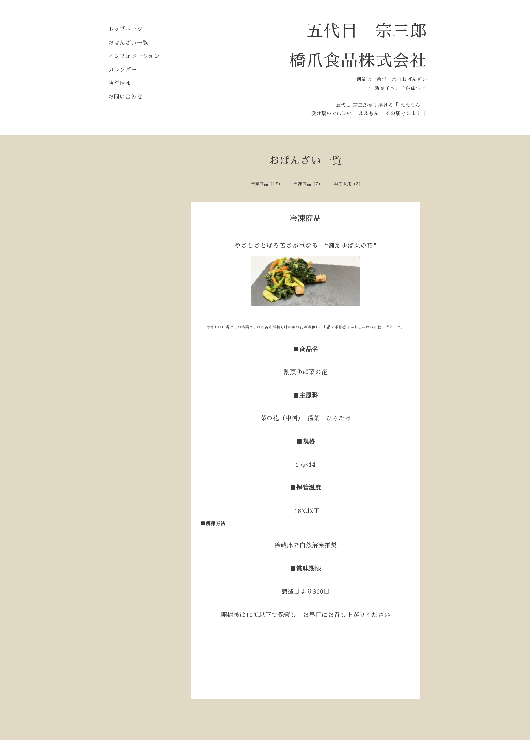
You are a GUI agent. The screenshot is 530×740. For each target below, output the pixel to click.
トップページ (125, 29)
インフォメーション (134, 56)
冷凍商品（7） (308, 184)
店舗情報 (119, 83)
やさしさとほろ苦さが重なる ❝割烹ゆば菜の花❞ (306, 246)
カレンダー (122, 70)
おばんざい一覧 (128, 43)
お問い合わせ (125, 97)
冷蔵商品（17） (267, 184)
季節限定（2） (348, 184)
